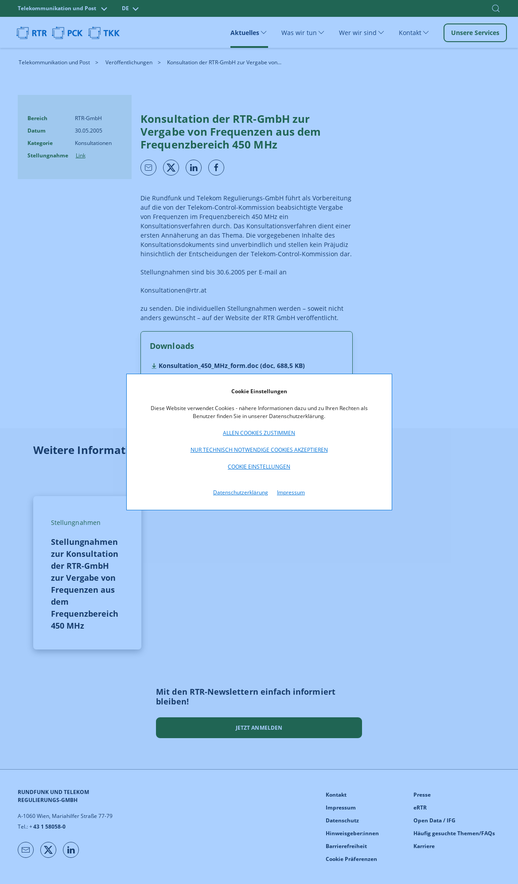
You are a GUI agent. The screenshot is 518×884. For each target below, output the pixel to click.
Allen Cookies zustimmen (259, 433)
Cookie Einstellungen (259, 466)
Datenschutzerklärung (240, 492)
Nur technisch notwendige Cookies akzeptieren (259, 450)
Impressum (291, 492)
